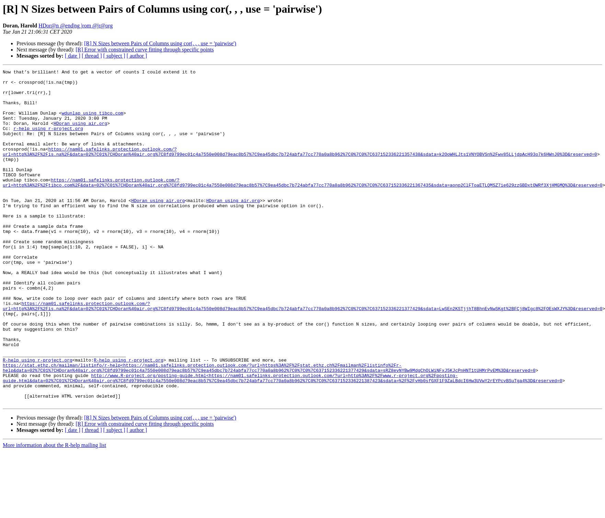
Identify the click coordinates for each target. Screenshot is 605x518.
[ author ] (137, 56)
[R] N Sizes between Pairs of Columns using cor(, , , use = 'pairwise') (160, 43)
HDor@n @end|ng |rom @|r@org (75, 25)
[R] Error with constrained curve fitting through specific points (144, 49)
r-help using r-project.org (48, 141)
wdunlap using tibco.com (92, 122)
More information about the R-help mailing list (54, 512)
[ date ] (72, 56)
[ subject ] (114, 56)
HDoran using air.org (80, 134)
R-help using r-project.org (37, 418)
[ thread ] (92, 56)
